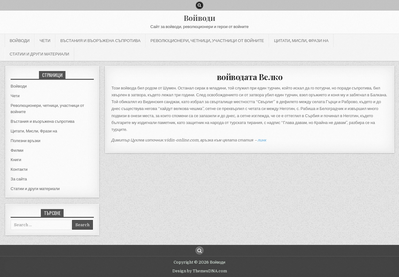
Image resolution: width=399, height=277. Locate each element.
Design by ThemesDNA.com (199, 271)
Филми (17, 150)
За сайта (19, 179)
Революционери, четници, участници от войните (207, 40)
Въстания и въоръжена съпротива (100, 40)
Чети (45, 40)
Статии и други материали (39, 53)
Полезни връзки (25, 140)
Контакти (19, 169)
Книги (16, 159)
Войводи (199, 18)
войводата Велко (250, 76)
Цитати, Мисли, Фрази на (301, 40)
